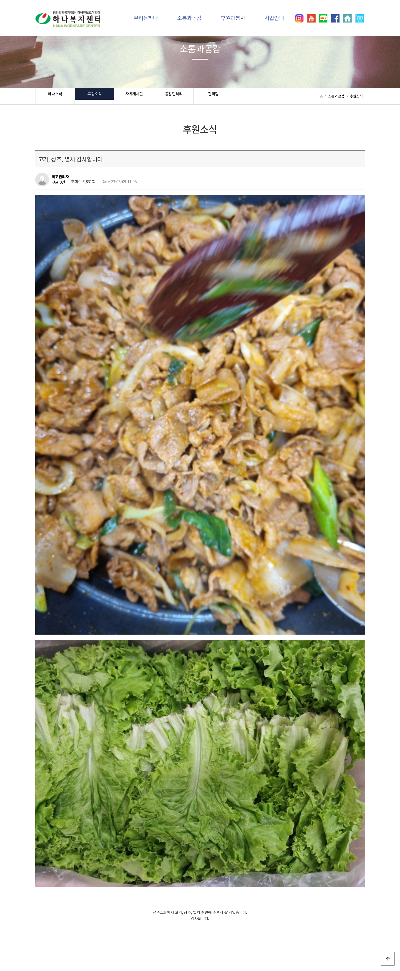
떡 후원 (64, 784)
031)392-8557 (300, 946)
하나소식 (54, 96)
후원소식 (94, 96)
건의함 (213, 96)
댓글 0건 (58, 182)
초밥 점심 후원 (70, 798)
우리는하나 (146, 18)
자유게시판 (134, 96)
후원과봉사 (233, 18)
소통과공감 (189, 18)
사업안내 (274, 18)
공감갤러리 (173, 96)
